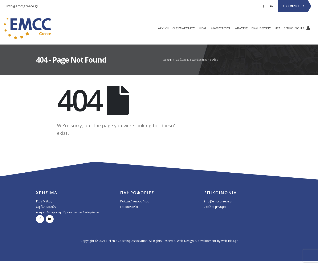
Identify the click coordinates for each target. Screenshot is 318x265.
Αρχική (167, 60)
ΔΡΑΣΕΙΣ (238, 28)
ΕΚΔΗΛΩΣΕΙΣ (258, 28)
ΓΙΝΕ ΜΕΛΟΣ (293, 6)
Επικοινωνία (129, 207)
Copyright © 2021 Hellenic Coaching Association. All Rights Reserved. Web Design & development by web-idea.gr (159, 241)
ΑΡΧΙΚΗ (160, 28)
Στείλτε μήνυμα (215, 207)
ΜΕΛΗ (199, 28)
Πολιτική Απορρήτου (134, 201)
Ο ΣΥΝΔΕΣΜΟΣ (180, 28)
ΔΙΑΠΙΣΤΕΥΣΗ (218, 28)
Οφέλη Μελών (46, 207)
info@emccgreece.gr (22, 6)
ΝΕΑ (274, 28)
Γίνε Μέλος (44, 201)
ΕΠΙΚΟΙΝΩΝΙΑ (291, 28)
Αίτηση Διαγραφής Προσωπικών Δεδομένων (67, 212)
